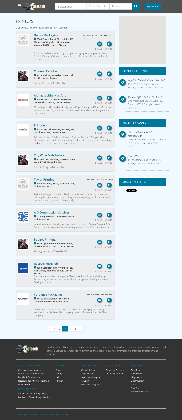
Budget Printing (44, 239)
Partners (59, 381)
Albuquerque (40, 393)
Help (58, 377)
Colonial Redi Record (48, 71)
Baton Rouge (35, 397)
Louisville (23, 397)
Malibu (47, 397)
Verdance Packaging (48, 294)
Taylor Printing (44, 179)
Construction (25, 370)
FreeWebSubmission (140, 391)
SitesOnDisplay (137, 381)
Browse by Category (115, 370)
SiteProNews (136, 373)
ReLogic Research (46, 264)
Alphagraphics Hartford (50, 95)
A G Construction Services (51, 212)
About (58, 370)
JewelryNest (134, 156)
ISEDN (133, 384)
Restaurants (24, 380)
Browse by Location (114, 373)
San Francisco (25, 393)
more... (161, 87)
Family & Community (29, 377)
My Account (153, 6)
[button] (20, 5)
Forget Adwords (88, 373)
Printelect (40, 125)
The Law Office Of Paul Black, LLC (145, 97)
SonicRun (135, 388)
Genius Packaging (46, 35)
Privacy (59, 373)
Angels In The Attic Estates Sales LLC (146, 80)
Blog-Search (136, 377)
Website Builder (88, 370)
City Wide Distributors (49, 155)
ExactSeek (135, 370)
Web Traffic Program (90, 384)
